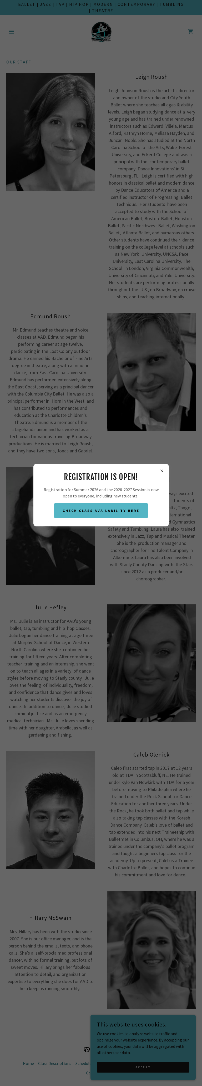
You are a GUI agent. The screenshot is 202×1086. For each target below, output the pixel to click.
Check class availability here (101, 510)
